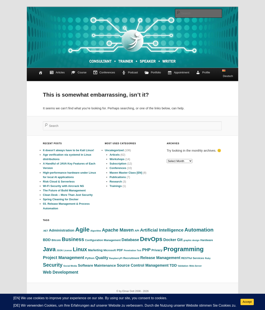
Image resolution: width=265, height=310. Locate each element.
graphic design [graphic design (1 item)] (191, 240)
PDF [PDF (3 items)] (120, 250)
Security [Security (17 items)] (53, 265)
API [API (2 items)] (137, 230)
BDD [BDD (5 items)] (47, 240)
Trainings (115, 186)
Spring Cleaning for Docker (60, 199)
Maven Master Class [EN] (125, 172)
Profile (203, 73)
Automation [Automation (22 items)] (199, 230)
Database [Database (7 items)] (130, 239)
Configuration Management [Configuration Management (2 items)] (103, 240)
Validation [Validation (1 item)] (183, 266)
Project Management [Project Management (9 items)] (63, 257)
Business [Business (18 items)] (73, 239)
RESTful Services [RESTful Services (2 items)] (192, 258)
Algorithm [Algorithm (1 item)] (95, 230)
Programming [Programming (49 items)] (183, 249)
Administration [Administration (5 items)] (61, 230)
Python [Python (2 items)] (89, 258)
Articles (57, 73)
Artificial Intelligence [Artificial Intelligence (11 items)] (162, 230)
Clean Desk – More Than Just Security (68, 194)
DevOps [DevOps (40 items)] (151, 239)
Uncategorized (114, 150)
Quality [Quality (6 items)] (101, 258)
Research (115, 181)
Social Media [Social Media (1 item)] (70, 266)
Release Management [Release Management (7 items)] (160, 257)
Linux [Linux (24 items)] (80, 249)
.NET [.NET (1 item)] (45, 230)
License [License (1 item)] (68, 250)
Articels (114, 154)
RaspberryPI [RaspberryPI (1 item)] (115, 258)
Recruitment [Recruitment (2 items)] (131, 258)
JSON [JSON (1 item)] (59, 250)
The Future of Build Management (64, 190)
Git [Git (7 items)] (180, 239)
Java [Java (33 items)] (49, 249)
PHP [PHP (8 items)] (146, 250)
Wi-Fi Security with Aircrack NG (63, 186)
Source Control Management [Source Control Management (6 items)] (143, 265)
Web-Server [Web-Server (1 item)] (195, 266)
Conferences (104, 73)
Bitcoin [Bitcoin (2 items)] (56, 240)
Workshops (116, 159)
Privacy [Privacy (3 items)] (157, 250)
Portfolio (153, 73)
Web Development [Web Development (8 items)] (60, 272)
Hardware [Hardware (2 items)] (206, 240)
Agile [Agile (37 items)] (82, 229)
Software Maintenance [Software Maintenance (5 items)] (97, 265)
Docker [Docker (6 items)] (169, 240)
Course (79, 73)
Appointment (178, 73)
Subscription (117, 163)
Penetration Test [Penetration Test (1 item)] (132, 250)
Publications (117, 177)
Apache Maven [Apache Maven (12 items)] (118, 230)
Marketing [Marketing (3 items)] (95, 250)
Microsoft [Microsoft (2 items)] (110, 250)
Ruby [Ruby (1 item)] (208, 258)
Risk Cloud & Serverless (59, 181)
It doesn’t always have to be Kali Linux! (68, 150)
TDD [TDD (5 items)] (173, 265)
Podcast (130, 73)
